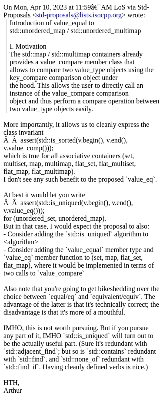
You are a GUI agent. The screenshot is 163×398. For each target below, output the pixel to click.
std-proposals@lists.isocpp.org (79, 15)
